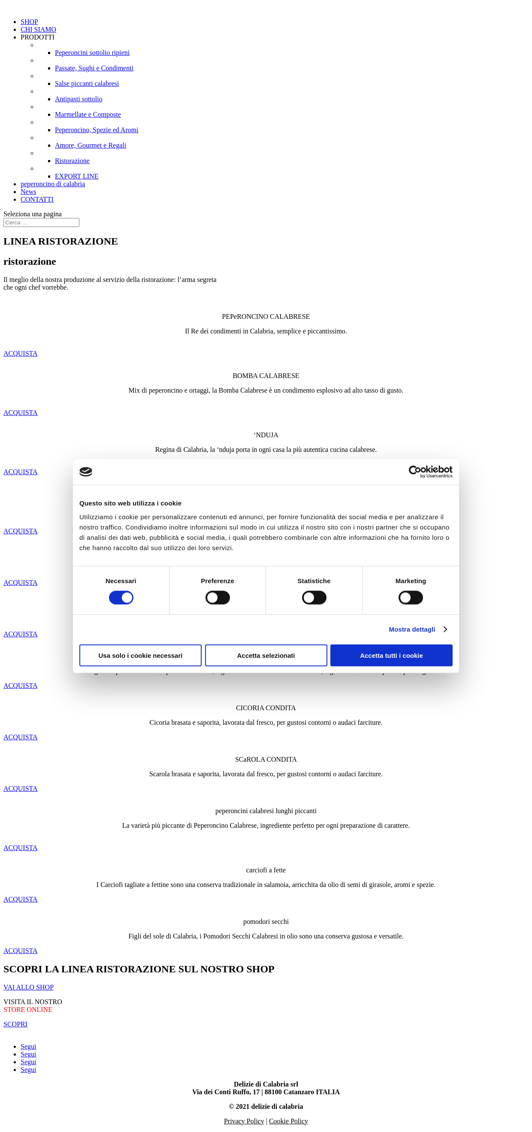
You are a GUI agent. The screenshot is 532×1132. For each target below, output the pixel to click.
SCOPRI (15, 1024)
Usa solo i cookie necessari (141, 655)
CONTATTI (37, 199)
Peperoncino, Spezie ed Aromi (97, 129)
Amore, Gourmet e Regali (90, 145)
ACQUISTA (20, 353)
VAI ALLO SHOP (28, 987)
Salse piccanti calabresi (87, 83)
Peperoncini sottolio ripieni (92, 52)
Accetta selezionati (266, 655)
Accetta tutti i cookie (391, 655)
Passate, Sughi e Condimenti (94, 68)
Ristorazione (72, 160)
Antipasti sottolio (79, 99)
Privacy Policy (244, 1121)
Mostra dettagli (412, 629)
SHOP (29, 21)
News (28, 191)
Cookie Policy (288, 1121)
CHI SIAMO (38, 29)
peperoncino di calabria (53, 184)
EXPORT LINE (76, 176)
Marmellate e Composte (88, 114)
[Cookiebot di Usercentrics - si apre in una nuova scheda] (415, 472)
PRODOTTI (37, 37)
